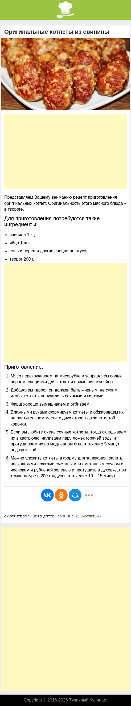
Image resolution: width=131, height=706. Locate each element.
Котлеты (91, 516)
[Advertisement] (65, 151)
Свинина (68, 516)
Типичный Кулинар (87, 700)
